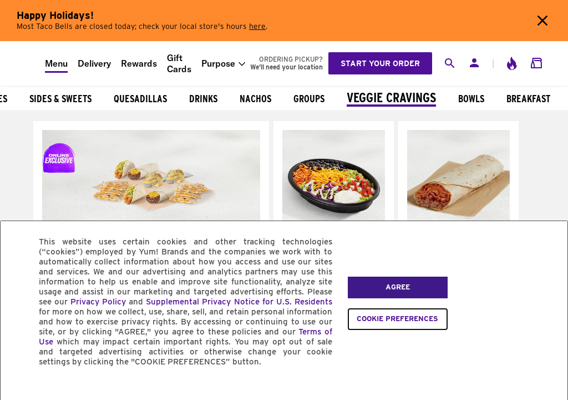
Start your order (380, 63)
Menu (56, 63)
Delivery (94, 63)
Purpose (218, 63)
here (257, 27)
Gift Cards (179, 63)
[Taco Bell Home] (23, 63)
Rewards (139, 63)
